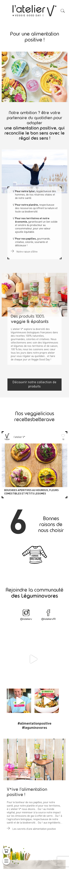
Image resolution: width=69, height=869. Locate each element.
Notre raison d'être (24, 250)
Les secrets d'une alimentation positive (31, 827)
